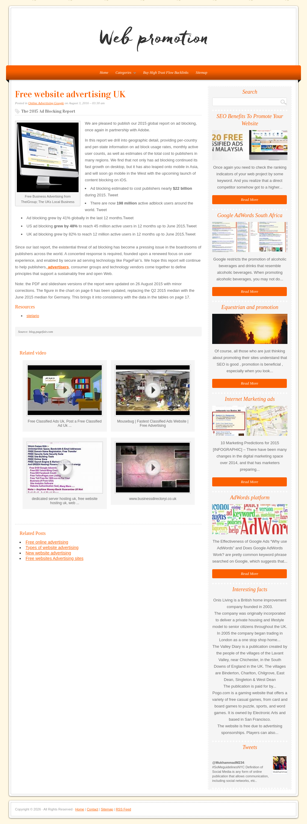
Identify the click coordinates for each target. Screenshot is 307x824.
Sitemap (201, 72)
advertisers (58, 267)
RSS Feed (123, 809)
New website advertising (48, 553)
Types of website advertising (52, 547)
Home (79, 809)
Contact (92, 809)
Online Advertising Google (46, 103)
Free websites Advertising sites (54, 558)
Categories (124, 73)
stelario (32, 316)
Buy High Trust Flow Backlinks (166, 72)
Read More (249, 199)
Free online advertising (47, 542)
